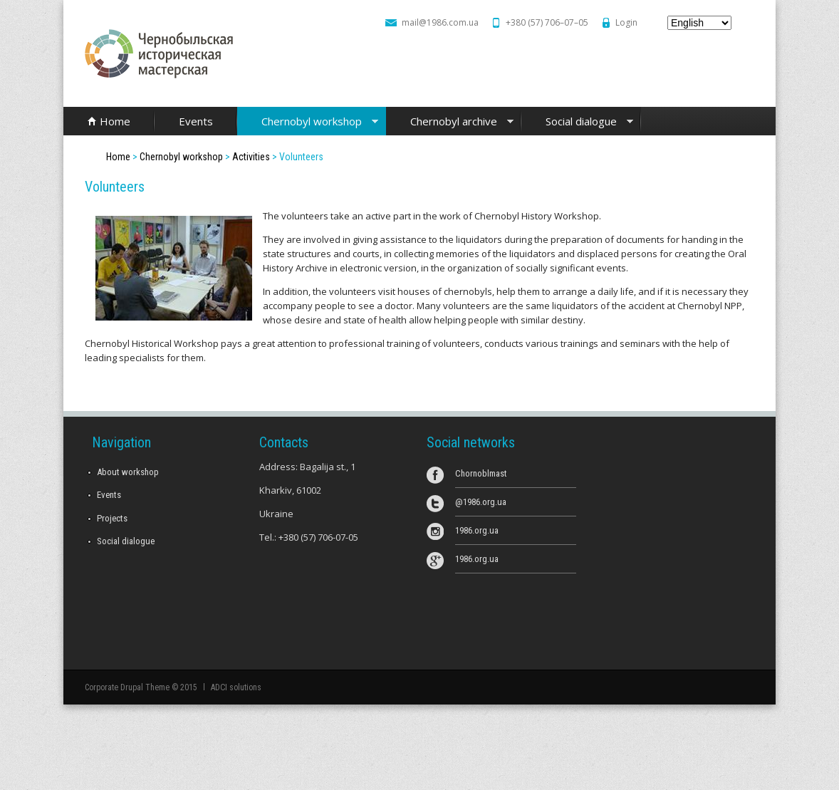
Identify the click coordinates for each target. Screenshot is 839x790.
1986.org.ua (477, 530)
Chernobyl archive (450, 122)
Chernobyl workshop (307, 122)
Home (115, 121)
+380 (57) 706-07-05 (318, 537)
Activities (251, 156)
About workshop (128, 472)
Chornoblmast (481, 473)
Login (626, 22)
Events (196, 121)
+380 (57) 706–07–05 (547, 22)
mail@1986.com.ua (440, 22)
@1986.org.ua (480, 502)
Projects (112, 518)
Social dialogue (577, 122)
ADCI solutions (236, 687)
